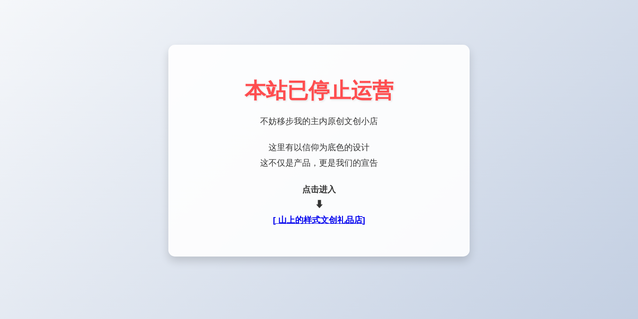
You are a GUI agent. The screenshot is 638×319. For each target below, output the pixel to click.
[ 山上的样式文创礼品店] (319, 220)
